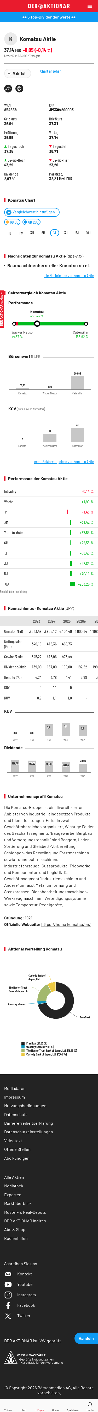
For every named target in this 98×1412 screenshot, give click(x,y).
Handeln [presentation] (86, 1338)
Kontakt (18, 1273)
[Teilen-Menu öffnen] (8, 88)
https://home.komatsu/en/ (66, 924)
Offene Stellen (17, 1149)
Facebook (19, 1305)
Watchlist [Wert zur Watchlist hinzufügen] (19, 73)
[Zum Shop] (23, 1405)
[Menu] (91, 6)
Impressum (14, 1096)
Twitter (17, 1315)
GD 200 (33, 221)
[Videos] (7, 1405)
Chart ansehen (58, 80)
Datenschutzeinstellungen (28, 1131)
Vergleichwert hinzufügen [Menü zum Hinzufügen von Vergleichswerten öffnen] (34, 212)
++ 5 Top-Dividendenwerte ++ (49, 16)
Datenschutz (15, 1114)
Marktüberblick (18, 1203)
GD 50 (14, 221)
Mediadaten (15, 1088)
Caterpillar (81, 332)
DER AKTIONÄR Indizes (25, 1220)
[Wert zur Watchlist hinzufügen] (73, 1405)
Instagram (20, 1294)
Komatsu (37, 312)
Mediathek (13, 1185)
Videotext (13, 1140)
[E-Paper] (39, 1405)
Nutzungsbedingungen (25, 1105)
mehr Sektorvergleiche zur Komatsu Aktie (64, 461)
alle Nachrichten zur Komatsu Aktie (69, 275)
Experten (12, 1194)
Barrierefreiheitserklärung (28, 1123)
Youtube (18, 1284)
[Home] (55, 1405)
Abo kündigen (17, 1158)
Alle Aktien (14, 1177)
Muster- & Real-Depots (25, 1212)
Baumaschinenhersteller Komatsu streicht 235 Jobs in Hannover (50, 265)
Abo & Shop (14, 1229)
